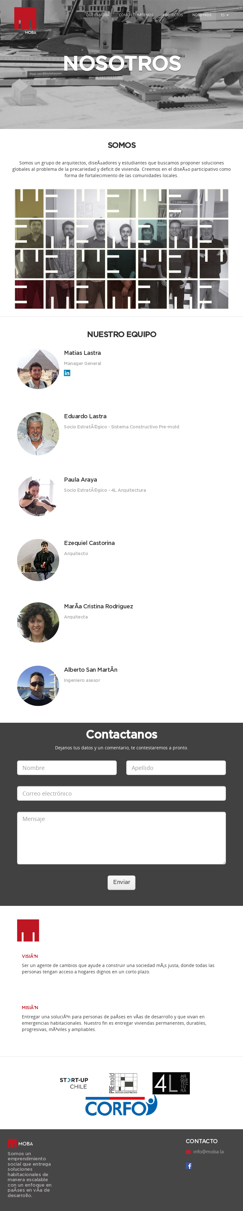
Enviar (121, 882)
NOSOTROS (201, 14)
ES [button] (225, 14)
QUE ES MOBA (97, 14)
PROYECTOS (173, 14)
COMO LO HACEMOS (136, 14)
